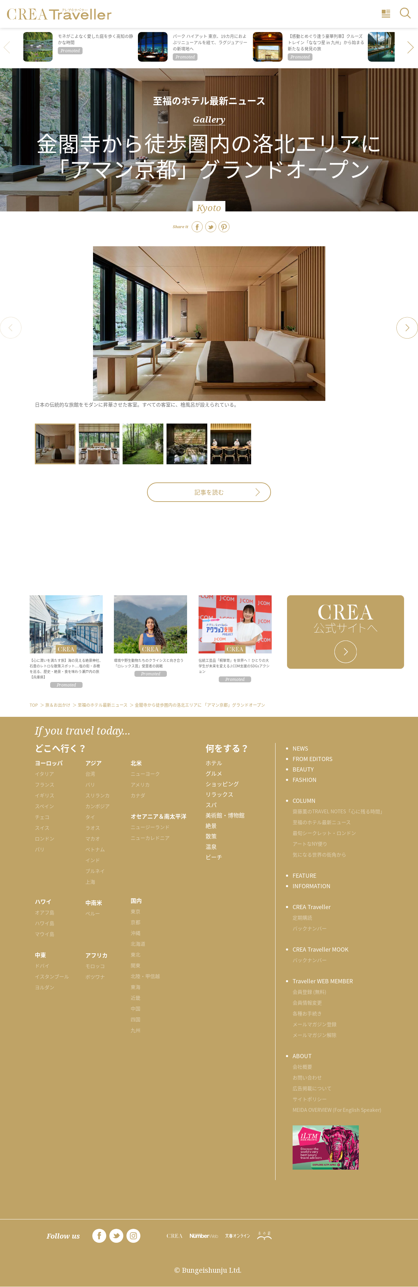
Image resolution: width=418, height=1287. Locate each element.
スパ (211, 804)
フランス (44, 784)
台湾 (90, 773)
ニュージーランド (150, 826)
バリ (90, 784)
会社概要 (302, 1066)
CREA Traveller (312, 906)
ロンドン (44, 838)
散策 (211, 836)
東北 (135, 954)
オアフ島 (44, 912)
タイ (90, 816)
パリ (40, 849)
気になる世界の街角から (319, 854)
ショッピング (222, 784)
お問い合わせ (307, 1077)
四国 (135, 1019)
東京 (135, 911)
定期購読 (302, 917)
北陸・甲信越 (145, 975)
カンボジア (97, 806)
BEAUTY (303, 769)
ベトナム (95, 849)
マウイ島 (44, 933)
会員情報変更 (307, 1002)
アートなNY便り (310, 843)
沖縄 (135, 932)
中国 (135, 1008)
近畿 (135, 997)
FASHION (305, 779)
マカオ (92, 838)
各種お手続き (307, 1013)
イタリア (44, 773)
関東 (135, 965)
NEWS (300, 748)
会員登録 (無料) (309, 991)
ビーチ (214, 857)
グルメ (214, 773)
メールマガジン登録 (314, 1024)
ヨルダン (44, 987)
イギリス (44, 795)
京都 (135, 921)
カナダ (138, 795)
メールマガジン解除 (314, 1034)
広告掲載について (312, 1088)
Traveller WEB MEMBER (323, 981)
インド (92, 859)
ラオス (92, 827)
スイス (42, 827)
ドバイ (42, 965)
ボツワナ (95, 976)
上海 (90, 881)
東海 (135, 986)
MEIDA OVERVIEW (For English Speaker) (337, 1109)
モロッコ (95, 965)
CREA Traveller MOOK (320, 949)
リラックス (219, 794)
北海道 (138, 943)
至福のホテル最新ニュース (209, 100)
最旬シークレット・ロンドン (324, 832)
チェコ (42, 816)
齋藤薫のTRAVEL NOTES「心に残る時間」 (339, 811)
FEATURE (304, 875)
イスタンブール (52, 976)
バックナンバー (310, 928)
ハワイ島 (44, 923)
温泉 (211, 846)
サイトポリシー (310, 1098)
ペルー (92, 913)
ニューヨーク (145, 773)
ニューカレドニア (150, 837)
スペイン (44, 806)
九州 (135, 1029)
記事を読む (209, 492)
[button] (411, 48)
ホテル (214, 763)
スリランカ (97, 795)
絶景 (211, 825)
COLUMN (304, 800)
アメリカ (140, 784)
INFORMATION (312, 886)
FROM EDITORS (313, 758)
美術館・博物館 (225, 815)
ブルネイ (95, 870)
